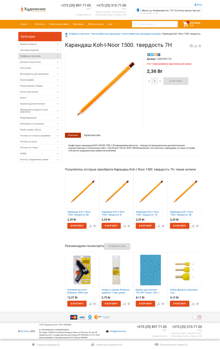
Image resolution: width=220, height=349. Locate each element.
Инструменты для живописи (41, 74)
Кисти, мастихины (41, 92)
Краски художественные (41, 104)
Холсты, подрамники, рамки (41, 159)
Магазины (78, 24)
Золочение (41, 68)
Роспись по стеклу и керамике (41, 136)
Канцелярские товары (41, 86)
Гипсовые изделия (41, 50)
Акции (23, 24)
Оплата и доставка (59, 24)
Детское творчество (41, 62)
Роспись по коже (41, 141)
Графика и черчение (41, 56)
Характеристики (92, 135)
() (45, 344)
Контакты (40, 24)
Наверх (207, 334)
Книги (41, 98)
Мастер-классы (95, 24)
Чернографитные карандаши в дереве (141, 34)
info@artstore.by (83, 15)
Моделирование (41, 118)
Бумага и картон (41, 44)
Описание (73, 135)
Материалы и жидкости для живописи (41, 111)
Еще (110, 24)
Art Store (24, 331)
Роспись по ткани (41, 147)
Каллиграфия (41, 80)
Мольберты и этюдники (41, 124)
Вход (198, 4)
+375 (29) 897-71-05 (76, 5)
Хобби (41, 153)
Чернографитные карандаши (106, 34)
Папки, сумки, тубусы (41, 130)
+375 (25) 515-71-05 (111, 5)
